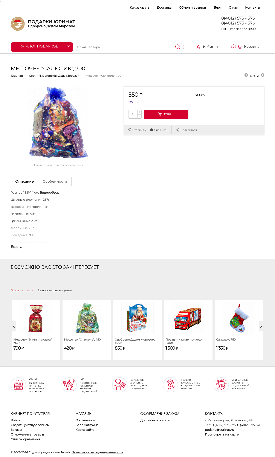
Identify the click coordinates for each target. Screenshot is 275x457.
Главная (17, 75)
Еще (14, 247)
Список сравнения (25, 439)
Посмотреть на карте (222, 434)
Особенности (55, 181)
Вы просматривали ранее (55, 290)
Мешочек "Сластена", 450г (83, 339)
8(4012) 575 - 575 (238, 18)
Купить (168, 114)
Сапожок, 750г (226, 339)
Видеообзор (49, 192)
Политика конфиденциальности (97, 452)
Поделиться (186, 129)
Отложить (139, 129)
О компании (85, 420)
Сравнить (160, 129)
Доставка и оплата (155, 420)
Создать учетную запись (30, 425)
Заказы (16, 430)
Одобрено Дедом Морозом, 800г (135, 341)
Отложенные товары (27, 434)
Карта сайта (84, 430)
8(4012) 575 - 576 (238, 23)
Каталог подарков (39, 46)
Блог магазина (86, 425)
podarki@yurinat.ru (219, 430)
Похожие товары (22, 290)
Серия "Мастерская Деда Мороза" (54, 75)
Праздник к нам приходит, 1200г (184, 341)
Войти (16, 420)
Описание (24, 181)
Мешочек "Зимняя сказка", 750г (32, 341)
